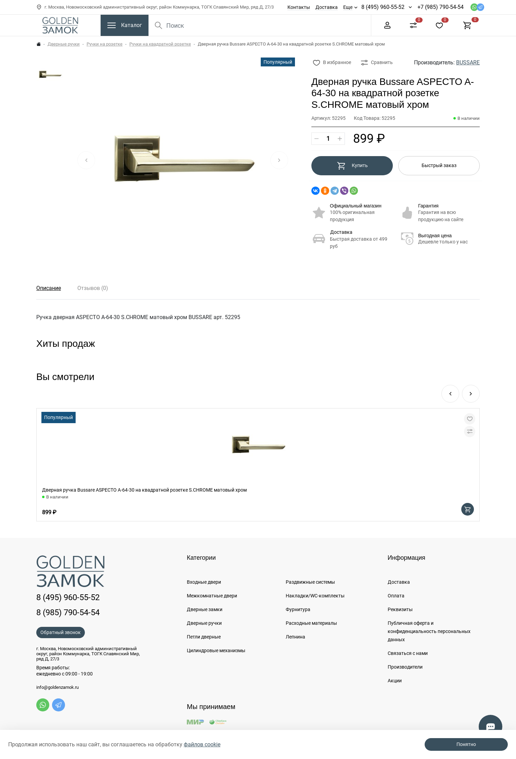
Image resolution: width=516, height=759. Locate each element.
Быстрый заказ (439, 165)
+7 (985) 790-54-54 (440, 7)
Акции (395, 680)
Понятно (466, 744)
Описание (48, 288)
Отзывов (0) (92, 288)
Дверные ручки (64, 44)
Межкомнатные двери (212, 595)
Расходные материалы (311, 623)
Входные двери (204, 582)
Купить (352, 165)
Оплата (396, 595)
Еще (347, 7)
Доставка (326, 7)
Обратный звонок (60, 632)
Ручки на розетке (104, 44)
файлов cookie (202, 744)
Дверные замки (204, 609)
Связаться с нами (408, 653)
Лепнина (295, 637)
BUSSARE (468, 62)
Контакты (298, 7)
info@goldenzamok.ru (57, 687)
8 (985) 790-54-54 (68, 612)
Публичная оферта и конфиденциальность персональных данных (429, 631)
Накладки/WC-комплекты (315, 595)
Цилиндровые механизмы (216, 650)
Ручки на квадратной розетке (160, 44)
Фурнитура (298, 609)
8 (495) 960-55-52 (382, 7)
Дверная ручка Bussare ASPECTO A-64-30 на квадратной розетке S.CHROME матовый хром (144, 490)
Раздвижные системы (310, 582)
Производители (405, 667)
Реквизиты (400, 609)
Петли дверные (204, 637)
